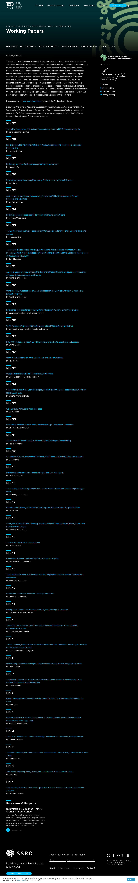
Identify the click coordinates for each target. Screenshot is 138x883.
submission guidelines (32, 101)
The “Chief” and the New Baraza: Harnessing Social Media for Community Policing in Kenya (44, 736)
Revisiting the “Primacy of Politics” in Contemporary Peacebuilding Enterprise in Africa (43, 508)
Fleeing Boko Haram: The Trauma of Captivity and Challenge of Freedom (37, 609)
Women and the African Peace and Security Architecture (30, 593)
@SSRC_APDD (107, 88)
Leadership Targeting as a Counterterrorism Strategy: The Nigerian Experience (39, 425)
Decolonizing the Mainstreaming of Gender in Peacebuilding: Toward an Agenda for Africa (44, 663)
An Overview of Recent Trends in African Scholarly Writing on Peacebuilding (38, 441)
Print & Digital (48, 46)
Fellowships (27, 46)
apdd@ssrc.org (107, 95)
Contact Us (91, 869)
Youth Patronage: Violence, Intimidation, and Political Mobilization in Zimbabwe (39, 326)
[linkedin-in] (124, 856)
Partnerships (89, 46)
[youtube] (119, 856)
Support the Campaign (19, 875)
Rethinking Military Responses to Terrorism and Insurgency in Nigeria (35, 215)
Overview (11, 46)
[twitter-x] (109, 856)
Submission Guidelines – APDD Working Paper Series (24, 810)
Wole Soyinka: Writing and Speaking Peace (24, 409)
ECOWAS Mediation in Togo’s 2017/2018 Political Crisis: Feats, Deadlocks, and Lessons (42, 342)
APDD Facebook (108, 91)
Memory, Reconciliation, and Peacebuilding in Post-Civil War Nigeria (35, 473)
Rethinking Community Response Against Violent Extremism (32, 164)
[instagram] (128, 856)
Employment (78, 869)
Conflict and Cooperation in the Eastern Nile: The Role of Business (34, 358)
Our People (106, 46)
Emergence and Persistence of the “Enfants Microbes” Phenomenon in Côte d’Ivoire (42, 310)
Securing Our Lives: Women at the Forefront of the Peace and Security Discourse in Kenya (44, 457)
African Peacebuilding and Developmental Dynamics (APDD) (38, 26)
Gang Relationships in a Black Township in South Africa (29, 374)
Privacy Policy (21, 880)
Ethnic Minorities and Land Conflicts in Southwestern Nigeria (32, 558)
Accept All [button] (131, 879)
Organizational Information (59, 869)
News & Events (70, 46)
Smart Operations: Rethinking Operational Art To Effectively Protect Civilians (39, 180)
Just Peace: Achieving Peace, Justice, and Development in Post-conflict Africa (39, 771)
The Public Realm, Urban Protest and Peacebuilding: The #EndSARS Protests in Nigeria (43, 129)
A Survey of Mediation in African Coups (23, 542)
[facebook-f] (114, 856)
